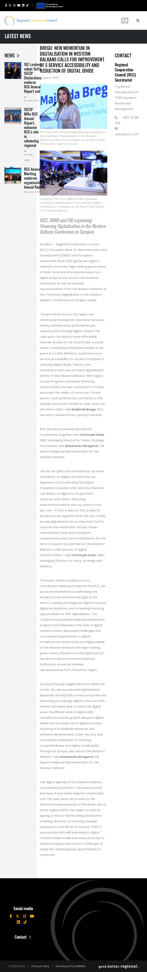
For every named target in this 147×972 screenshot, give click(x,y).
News (12, 55)
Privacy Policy (40, 966)
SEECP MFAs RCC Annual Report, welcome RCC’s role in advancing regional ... (31, 129)
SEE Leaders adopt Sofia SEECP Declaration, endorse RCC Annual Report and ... (33, 80)
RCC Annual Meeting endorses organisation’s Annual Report (34, 178)
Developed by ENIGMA (71, 966)
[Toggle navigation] (125, 20)
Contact (23, 936)
